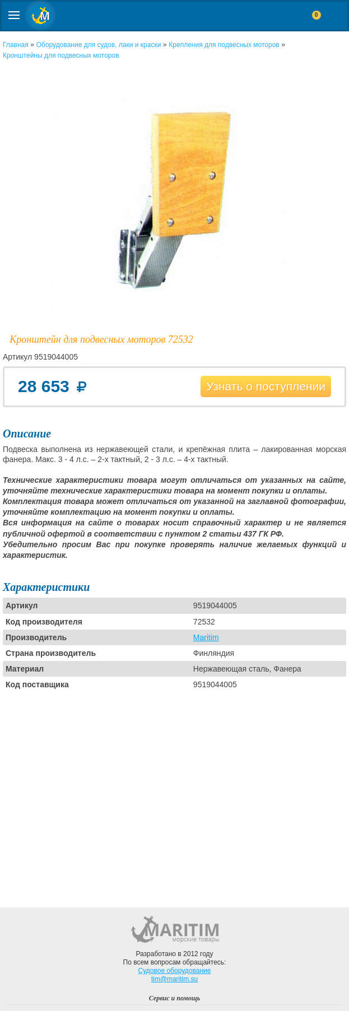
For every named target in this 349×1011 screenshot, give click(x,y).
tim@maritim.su (174, 979)
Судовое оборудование (174, 971)
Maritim (206, 637)
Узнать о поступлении (265, 386)
